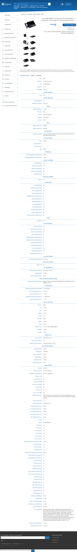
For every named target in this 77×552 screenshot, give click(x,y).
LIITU (47, 537)
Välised (42, 14)
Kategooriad (24, 14)
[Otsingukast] (32, 4)
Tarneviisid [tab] (38, 75)
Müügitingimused (16, 543)
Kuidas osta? (23, 7)
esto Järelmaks (32, 7)
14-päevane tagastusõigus (6, 543)
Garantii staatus (34, 6)
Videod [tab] (32, 75)
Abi (22, 543)
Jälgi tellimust (25, 6)
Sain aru (33, 550)
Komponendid (29, 14)
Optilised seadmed (36, 14)
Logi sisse (68, 4)
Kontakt (42, 6)
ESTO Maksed (17, 6)
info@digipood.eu (55, 539)
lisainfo (44, 86)
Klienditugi (16, 7)
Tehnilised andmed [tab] (24, 75)
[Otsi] (49, 4)
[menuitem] (9, 15)
